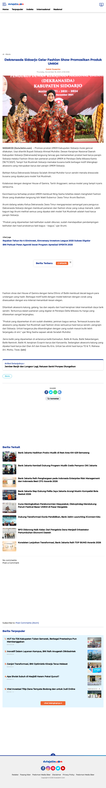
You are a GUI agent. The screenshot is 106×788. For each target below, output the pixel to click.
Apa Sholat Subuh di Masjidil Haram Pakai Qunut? (33, 676)
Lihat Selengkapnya (53, 703)
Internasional (43, 9)
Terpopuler (17, 9)
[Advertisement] (53, 31)
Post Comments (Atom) (27, 623)
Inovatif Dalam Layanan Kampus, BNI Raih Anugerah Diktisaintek (41, 651)
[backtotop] (53, 755)
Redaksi (15, 775)
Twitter (59, 769)
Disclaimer (56, 775)
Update (62, 263)
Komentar (53, 398)
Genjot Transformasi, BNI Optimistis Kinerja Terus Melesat (37, 664)
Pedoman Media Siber (41, 775)
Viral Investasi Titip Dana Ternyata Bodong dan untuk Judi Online (41, 689)
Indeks (29, 9)
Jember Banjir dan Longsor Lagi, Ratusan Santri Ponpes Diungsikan (40, 366)
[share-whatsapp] (55, 392)
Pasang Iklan (25, 775)
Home (5, 9)
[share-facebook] (46, 392)
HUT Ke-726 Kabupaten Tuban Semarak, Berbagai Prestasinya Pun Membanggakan (42, 640)
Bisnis (7, 376)
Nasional (57, 9)
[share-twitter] (51, 392)
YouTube (65, 769)
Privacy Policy (68, 775)
